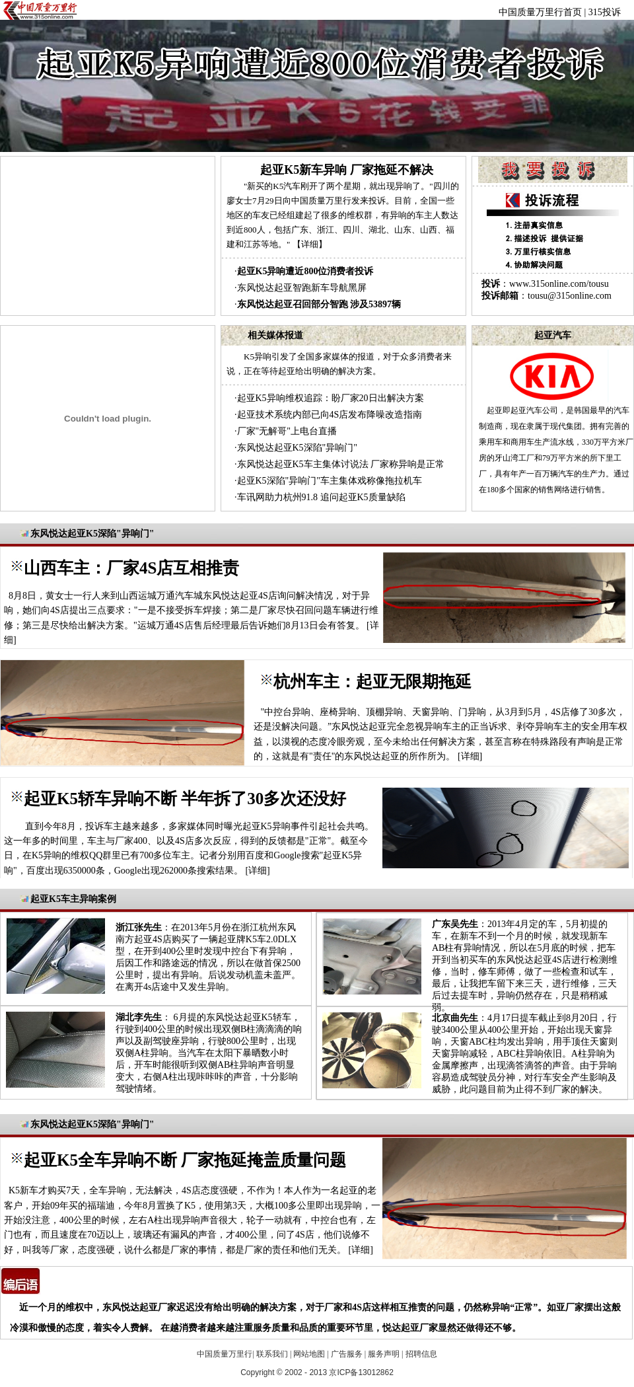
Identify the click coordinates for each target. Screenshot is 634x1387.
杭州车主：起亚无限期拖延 (372, 682)
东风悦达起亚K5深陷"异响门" (297, 448)
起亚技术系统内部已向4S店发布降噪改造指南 (330, 415)
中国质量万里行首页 (540, 12)
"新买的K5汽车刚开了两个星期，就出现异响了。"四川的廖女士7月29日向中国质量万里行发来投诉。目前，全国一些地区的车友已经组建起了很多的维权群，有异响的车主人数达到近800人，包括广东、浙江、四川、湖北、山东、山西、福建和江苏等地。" (343, 215)
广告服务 (347, 1354)
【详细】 (310, 244)
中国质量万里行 (224, 1354)
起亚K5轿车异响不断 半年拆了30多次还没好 (185, 798)
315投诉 (604, 12)
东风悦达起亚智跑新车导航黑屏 (302, 288)
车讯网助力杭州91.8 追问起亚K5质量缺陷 (321, 497)
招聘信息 (421, 1354)
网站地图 (309, 1354)
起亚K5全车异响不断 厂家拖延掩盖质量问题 (185, 1160)
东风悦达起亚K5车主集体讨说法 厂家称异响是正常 (341, 464)
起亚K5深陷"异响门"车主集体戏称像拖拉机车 (330, 481)
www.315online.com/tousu (559, 284)
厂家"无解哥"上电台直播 (287, 431)
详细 (470, 756)
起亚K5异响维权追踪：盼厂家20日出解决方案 (330, 398)
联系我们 (272, 1354)
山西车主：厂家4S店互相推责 (131, 568)
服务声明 (384, 1354)
